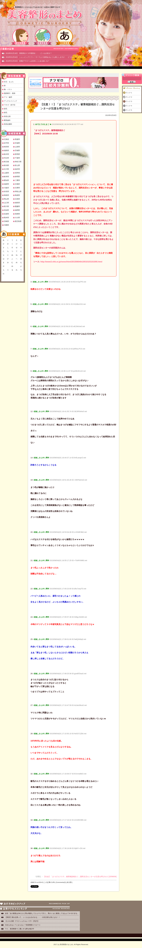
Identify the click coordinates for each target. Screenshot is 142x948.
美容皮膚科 (8, 124)
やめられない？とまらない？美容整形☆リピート (23, 925)
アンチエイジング (10, 101)
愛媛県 (17, 206)
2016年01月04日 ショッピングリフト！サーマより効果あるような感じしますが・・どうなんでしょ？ (43, 57)
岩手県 (6, 143)
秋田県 (6, 147)
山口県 (6, 203)
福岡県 (17, 210)
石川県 (6, 169)
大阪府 (6, 188)
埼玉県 (6, 158)
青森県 (17, 139)
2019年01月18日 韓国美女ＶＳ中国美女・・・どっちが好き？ (29, 53)
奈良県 (6, 191)
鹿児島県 (18, 221)
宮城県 (17, 143)
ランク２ (129, 97)
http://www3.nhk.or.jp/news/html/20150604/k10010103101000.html (71, 262)
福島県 (6, 150)
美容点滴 (7, 116)
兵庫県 (17, 188)
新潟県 (6, 165)
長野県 (17, 173)
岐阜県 (6, 176)
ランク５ (129, 110)
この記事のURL (49, 882)
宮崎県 (6, 221)
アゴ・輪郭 (8, 97)
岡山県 (6, 199)
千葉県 (17, 158)
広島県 (17, 199)
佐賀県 (6, 214)
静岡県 (17, 176)
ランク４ (129, 106)
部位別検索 (20, 36)
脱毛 (5, 109)
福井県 (17, 169)
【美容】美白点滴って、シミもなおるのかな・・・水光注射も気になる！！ (32, 917)
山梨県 (6, 173)
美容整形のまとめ (44, 17)
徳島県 (17, 203)
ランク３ (129, 101)
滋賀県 (6, 184)
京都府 (17, 184)
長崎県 (17, 214)
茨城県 (17, 150)
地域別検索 (42, 36)
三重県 (17, 180)
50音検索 (65, 36)
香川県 (6, 206)
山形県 (17, 147)
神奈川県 (18, 162)
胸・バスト (8, 89)
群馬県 (17, 154)
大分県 (17, 218)
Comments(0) (61, 882)
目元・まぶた (9, 82)
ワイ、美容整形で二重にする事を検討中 (19, 929)
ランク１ (129, 93)
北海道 (6, 139)
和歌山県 (18, 191)
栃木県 (6, 154)
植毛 (5, 112)
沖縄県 (6, 225)
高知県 (6, 210)
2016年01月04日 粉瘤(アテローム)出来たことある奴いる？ (28, 61)
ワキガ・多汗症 (9, 105)
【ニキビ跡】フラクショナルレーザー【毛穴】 (22, 921)
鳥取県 (6, 195)
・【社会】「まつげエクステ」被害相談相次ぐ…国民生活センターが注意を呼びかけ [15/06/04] (79, 877)
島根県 (17, 195)
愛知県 (6, 180)
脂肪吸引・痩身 (9, 93)
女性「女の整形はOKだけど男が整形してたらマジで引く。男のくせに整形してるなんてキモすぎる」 (42, 913)
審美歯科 (7, 120)
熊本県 (6, 218)
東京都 (6, 162)
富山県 (17, 165)
